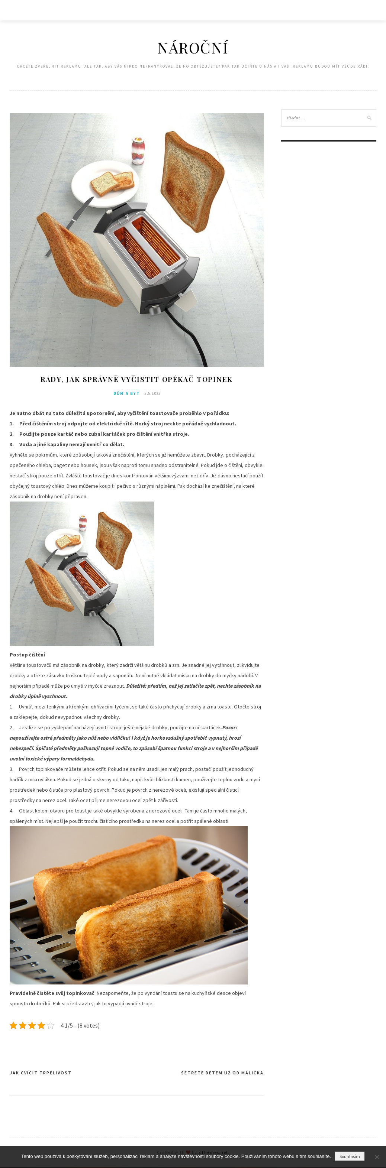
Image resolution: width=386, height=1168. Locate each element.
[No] (376, 1157)
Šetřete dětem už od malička (222, 1074)
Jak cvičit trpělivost (41, 1074)
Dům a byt (126, 394)
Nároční (192, 47)
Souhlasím (350, 1156)
